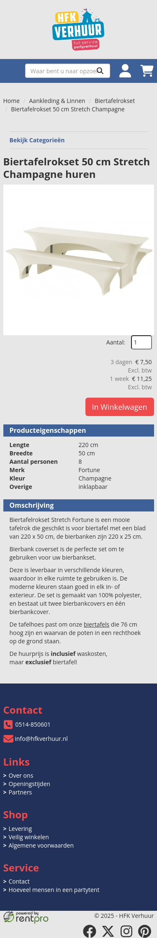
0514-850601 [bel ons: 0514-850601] (33, 724)
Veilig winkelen (29, 837)
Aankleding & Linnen (57, 101)
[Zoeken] (100, 70)
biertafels (96, 624)
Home (11, 101)
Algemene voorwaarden (41, 845)
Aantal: (115, 342)
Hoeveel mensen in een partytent (54, 890)
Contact (19, 881)
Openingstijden (29, 784)
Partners (20, 792)
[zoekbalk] (67, 71)
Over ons (21, 775)
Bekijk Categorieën (79, 140)
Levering (20, 829)
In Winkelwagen (119, 407)
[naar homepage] (78, 29)
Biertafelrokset (115, 101)
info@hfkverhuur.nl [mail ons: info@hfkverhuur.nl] (41, 739)
